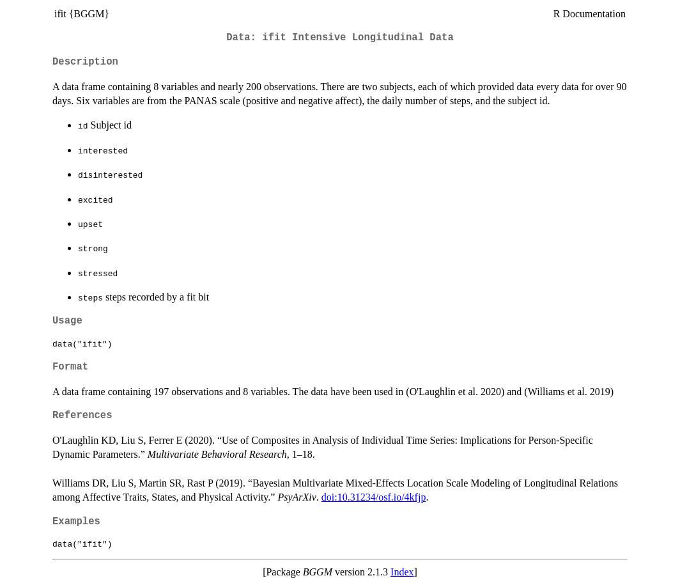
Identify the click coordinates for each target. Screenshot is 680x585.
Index (401, 571)
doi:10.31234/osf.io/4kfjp (373, 497)
